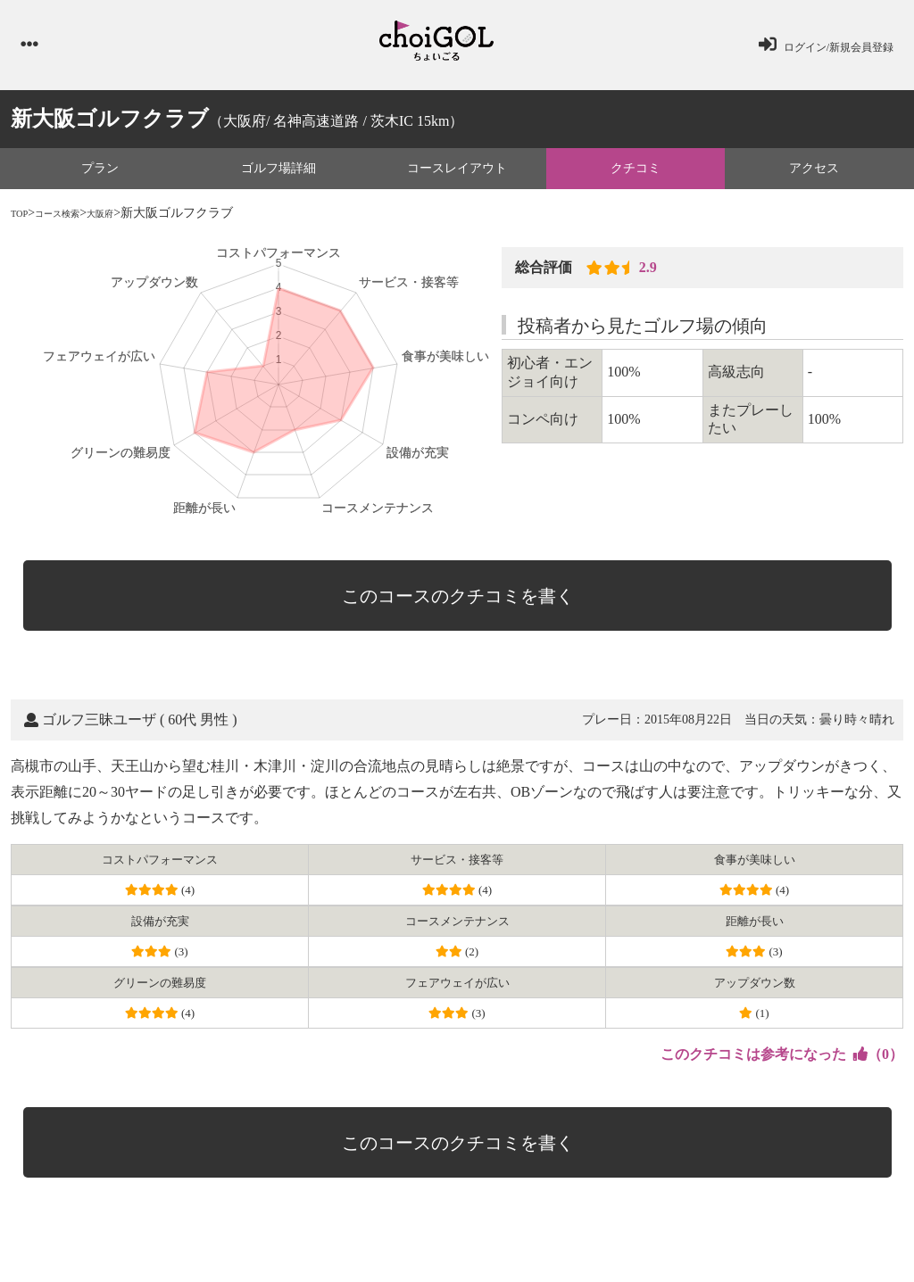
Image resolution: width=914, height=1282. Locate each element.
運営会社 (481, 1234)
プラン (100, 176)
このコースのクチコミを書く (466, 591)
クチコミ (636, 176)
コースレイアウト (457, 176)
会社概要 (424, 1234)
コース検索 (72, 221)
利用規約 (368, 1234)
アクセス (814, 176)
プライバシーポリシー (280, 1234)
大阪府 (129, 221)
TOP (22, 221)
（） (782, 995)
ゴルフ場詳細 (278, 176)
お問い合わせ (181, 1234)
